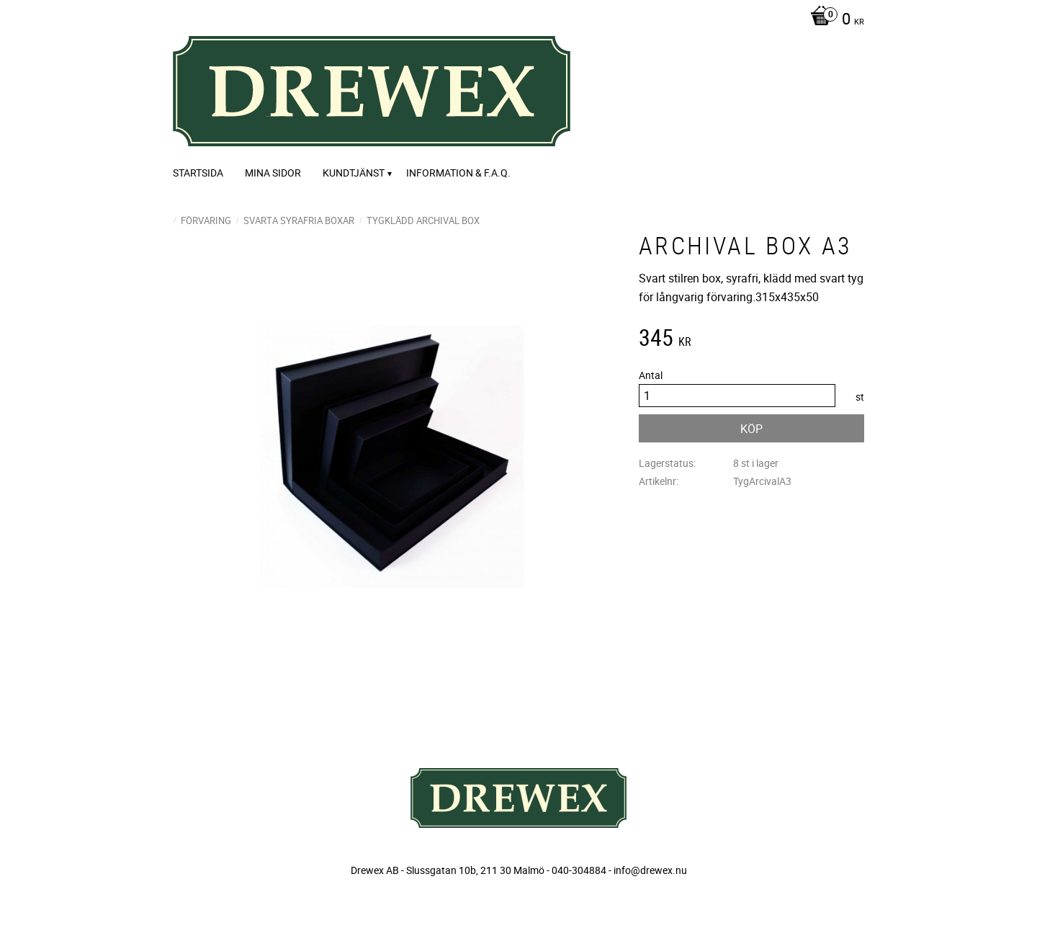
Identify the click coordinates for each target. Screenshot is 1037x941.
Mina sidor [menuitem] (273, 172)
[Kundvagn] (833, 20)
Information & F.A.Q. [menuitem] (458, 172)
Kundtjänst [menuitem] (354, 172)
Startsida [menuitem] (198, 172)
